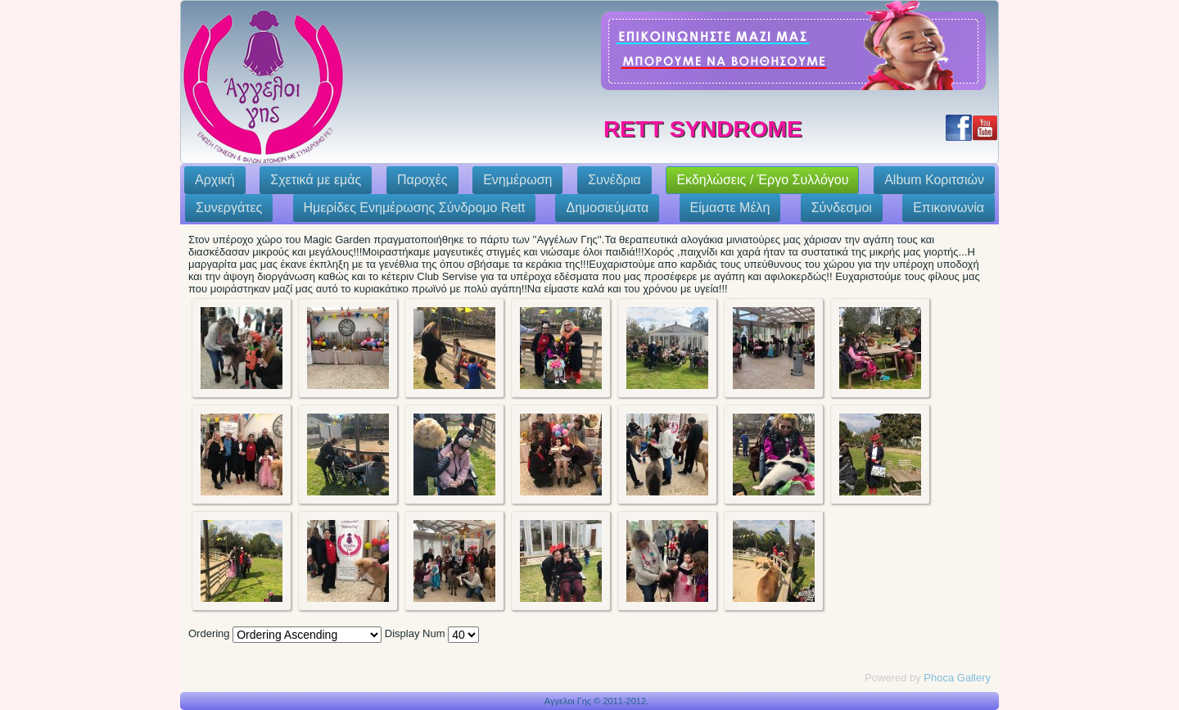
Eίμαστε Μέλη (730, 208)
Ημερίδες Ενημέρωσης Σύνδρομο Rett (415, 208)
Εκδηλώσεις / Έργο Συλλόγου (762, 180)
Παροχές (422, 180)
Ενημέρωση (517, 180)
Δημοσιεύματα (607, 208)
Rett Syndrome (702, 129)
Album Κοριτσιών (934, 180)
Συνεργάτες (229, 208)
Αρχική (215, 180)
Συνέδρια (614, 180)
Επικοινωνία (948, 208)
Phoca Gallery (957, 678)
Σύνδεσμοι (841, 208)
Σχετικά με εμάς (315, 180)
